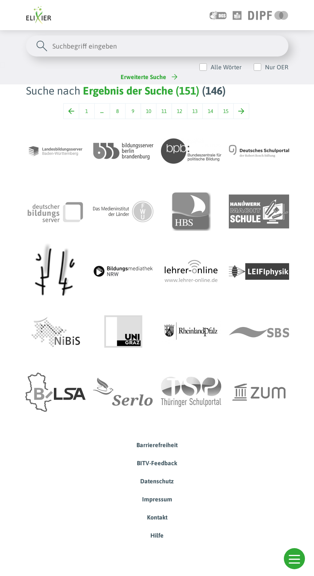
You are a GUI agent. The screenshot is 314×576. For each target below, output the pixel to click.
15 (225, 111)
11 (164, 111)
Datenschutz (157, 481)
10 (148, 111)
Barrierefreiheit (157, 445)
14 (210, 111)
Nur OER (276, 67)
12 (179, 111)
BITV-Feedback (157, 463)
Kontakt (157, 517)
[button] (294, 558)
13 (195, 111)
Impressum (157, 499)
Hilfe (157, 535)
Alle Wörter (226, 67)
